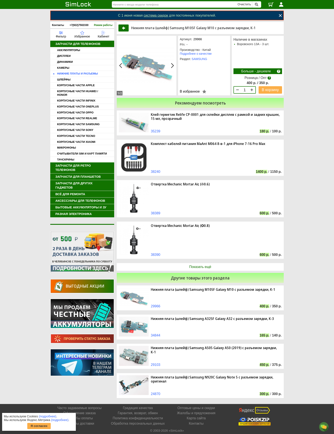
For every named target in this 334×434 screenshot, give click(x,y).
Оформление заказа (79, 413)
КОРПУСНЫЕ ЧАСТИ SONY (75, 130)
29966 (155, 306)
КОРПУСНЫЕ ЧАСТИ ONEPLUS (78, 106)
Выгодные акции (85, 286)
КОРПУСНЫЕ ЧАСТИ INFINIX (76, 100)
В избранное (190, 91)
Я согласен (39, 426)
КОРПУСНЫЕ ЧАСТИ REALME (77, 118)
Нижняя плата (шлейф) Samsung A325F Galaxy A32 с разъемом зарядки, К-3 (212, 319)
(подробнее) (47, 416)
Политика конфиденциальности (138, 418)
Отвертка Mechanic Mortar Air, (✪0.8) (180, 226)
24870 (155, 394)
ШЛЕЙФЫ (64, 79)
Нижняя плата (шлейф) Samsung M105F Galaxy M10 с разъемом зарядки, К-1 (213, 290)
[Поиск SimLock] (256, 4)
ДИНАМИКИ (65, 61)
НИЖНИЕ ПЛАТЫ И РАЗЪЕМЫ (77, 73)
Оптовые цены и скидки (196, 408)
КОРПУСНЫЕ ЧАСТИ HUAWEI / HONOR (77, 93)
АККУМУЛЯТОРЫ (68, 50)
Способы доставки (79, 423)
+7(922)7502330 (79, 25)
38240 (155, 171)
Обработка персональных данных (138, 423)
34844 (155, 335)
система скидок (156, 15)
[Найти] (175, 4)
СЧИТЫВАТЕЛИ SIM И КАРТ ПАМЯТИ (82, 153)
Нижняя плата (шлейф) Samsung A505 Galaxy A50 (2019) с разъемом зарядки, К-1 (214, 350)
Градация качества (138, 408)
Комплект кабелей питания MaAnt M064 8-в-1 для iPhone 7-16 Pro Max (208, 144)
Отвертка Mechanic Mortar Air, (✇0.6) (180, 184)
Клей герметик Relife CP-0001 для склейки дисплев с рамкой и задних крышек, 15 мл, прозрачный (215, 117)
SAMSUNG (199, 59)
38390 (155, 254)
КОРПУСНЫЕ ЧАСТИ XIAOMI (76, 141)
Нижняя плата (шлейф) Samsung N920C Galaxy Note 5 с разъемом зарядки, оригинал (212, 379)
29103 (155, 365)
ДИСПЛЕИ (64, 55)
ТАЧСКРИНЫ (65, 159)
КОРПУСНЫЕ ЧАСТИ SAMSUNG (78, 124)
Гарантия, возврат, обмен (138, 413)
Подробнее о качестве (196, 53)
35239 (155, 131)
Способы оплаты (79, 418)
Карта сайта (196, 418)
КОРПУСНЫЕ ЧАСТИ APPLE (76, 85)
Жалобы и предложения (196, 413)
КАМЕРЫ (63, 67)
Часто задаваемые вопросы (79, 408)
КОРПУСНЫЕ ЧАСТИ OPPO (75, 112)
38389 (155, 213)
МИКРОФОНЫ (66, 147)
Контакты (58, 25)
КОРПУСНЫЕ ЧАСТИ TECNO (76, 136)
